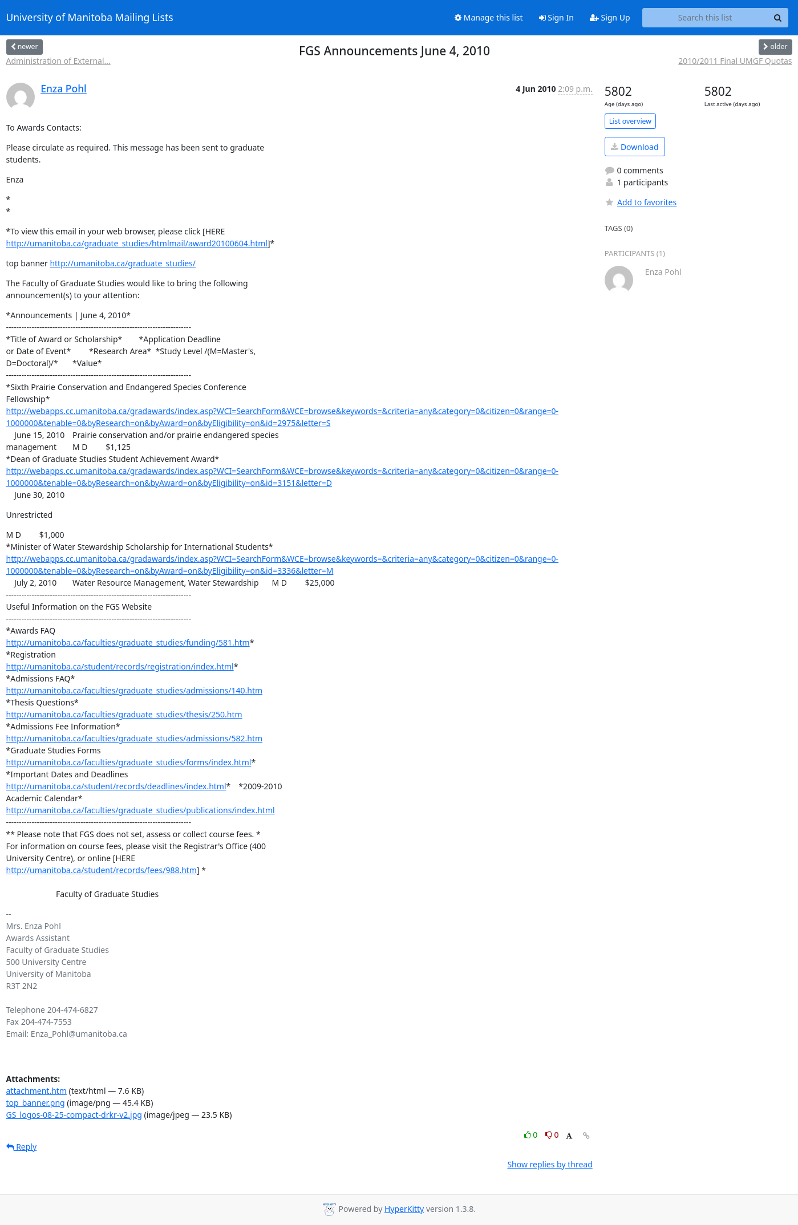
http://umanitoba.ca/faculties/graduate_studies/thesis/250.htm (124, 714)
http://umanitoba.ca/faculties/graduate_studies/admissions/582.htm (134, 738)
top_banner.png (35, 1102)
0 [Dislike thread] (552, 1134)
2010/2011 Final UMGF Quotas (735, 60)
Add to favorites (641, 202)
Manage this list (489, 17)
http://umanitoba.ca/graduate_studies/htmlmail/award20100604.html (137, 243)
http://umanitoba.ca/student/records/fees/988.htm (101, 870)
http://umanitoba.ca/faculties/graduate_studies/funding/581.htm (128, 642)
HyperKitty (404, 1208)
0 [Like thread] (532, 1134)
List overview (630, 121)
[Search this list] (705, 17)
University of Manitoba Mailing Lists (89, 18)
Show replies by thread (549, 1164)
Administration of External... (58, 60)
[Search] (778, 17)
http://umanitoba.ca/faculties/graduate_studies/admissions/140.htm (134, 690)
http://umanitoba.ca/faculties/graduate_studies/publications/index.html (140, 810)
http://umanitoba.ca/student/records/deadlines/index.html (116, 786)
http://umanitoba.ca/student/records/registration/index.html (120, 666)
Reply (21, 1146)
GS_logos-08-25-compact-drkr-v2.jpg (74, 1114)
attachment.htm (36, 1090)
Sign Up (610, 17)
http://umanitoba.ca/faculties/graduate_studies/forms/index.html (129, 762)
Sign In (556, 17)
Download (634, 146)
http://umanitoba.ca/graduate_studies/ (123, 263)
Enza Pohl (63, 88)
